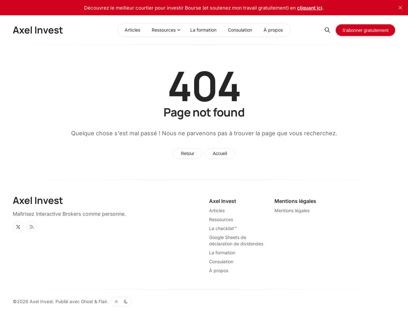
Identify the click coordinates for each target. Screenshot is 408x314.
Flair (102, 301)
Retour (187, 153)
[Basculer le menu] (178, 30)
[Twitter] (18, 226)
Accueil (220, 153)
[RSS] (31, 226)
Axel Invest (41, 301)
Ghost (87, 301)
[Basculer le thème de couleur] (121, 301)
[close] (400, 8)
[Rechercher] (327, 30)
